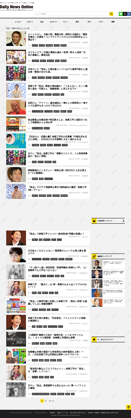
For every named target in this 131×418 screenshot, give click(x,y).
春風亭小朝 (41, 77)
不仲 (45, 326)
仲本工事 (56, 111)
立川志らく (46, 259)
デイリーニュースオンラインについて (21, 412)
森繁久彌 (63, 60)
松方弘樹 (41, 45)
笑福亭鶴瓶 (49, 45)
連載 (113, 22)
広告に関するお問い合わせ (77, 412)
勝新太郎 (63, 45)
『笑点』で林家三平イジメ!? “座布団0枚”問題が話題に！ (56, 234)
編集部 (55, 343)
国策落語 (35, 360)
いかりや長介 (48, 111)
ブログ (60, 326)
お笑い (54, 239)
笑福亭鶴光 (35, 276)
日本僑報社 (35, 145)
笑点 (62, 94)
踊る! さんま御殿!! (37, 128)
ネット (65, 22)
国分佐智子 (54, 259)
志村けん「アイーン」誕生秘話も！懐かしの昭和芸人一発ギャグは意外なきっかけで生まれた (58, 104)
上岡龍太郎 (35, 60)
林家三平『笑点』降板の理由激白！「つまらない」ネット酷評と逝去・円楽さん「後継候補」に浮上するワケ (58, 87)
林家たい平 (50, 276)
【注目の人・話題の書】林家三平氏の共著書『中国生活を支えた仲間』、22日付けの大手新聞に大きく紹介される (57, 137)
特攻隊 (47, 360)
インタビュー (48, 178)
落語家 (57, 276)
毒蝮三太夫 (50, 60)
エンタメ (18, 22)
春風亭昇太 (56, 77)
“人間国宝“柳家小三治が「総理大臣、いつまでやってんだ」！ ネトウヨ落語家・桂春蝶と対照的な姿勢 (55, 336)
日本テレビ (47, 239)
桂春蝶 (42, 343)
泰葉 (39, 293)
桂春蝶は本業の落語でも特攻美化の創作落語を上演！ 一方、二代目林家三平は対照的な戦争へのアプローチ (55, 353)
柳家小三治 (35, 343)
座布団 (41, 377)
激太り (51, 293)
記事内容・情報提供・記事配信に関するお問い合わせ (103, 412)
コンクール (57, 145)
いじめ (59, 239)
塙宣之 (34, 293)
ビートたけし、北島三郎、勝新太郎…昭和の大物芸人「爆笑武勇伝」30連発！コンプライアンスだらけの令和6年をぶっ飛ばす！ (57, 37)
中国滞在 (43, 145)
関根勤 (41, 178)
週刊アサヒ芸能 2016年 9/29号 (41, 394)
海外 (77, 22)
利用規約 (52, 412)
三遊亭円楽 (64, 77)
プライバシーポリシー (41, 412)
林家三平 (35, 45)
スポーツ (30, 22)
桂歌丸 (49, 195)
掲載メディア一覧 (62, 412)
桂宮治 (34, 77)
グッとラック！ (37, 259)
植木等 (57, 60)
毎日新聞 (64, 145)
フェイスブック (52, 326)
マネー (101, 22)
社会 (41, 22)
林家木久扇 (64, 195)
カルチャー (54, 22)
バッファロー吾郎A (38, 111)
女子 (89, 22)
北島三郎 (56, 45)
